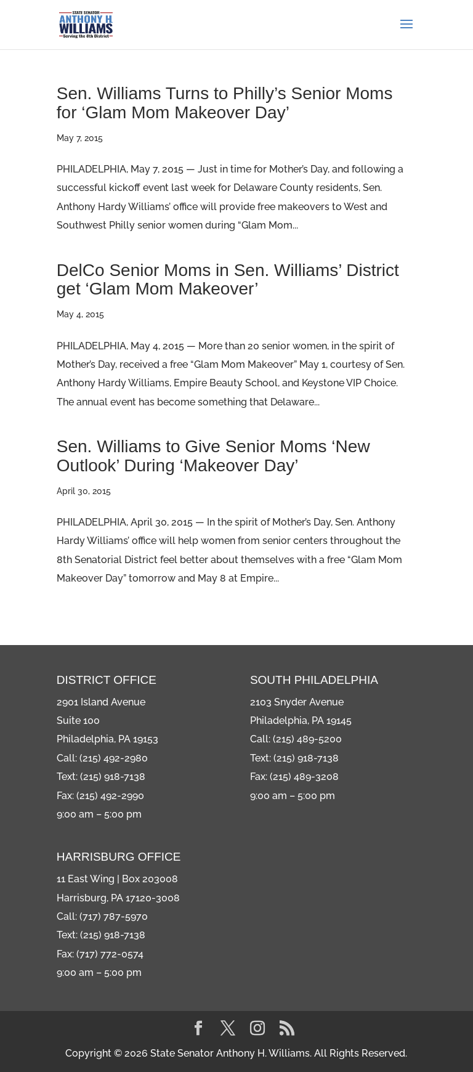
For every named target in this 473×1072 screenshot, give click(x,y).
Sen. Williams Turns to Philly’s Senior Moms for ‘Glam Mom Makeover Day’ (225, 103)
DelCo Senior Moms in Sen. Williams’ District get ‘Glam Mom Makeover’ (228, 280)
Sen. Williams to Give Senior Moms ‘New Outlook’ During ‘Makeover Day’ (213, 456)
